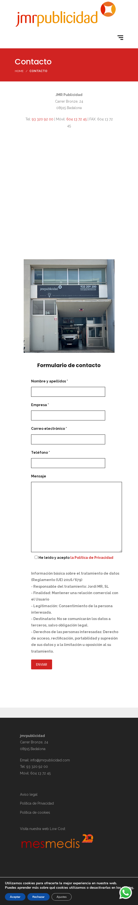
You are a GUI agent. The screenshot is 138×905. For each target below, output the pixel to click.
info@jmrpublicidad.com (50, 760)
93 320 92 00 (42, 119)
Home (19, 71)
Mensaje (76, 513)
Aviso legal (29, 794)
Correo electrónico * (68, 434)
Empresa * (68, 410)
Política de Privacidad (37, 803)
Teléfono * (68, 458)
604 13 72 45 (76, 119)
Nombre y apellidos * (68, 386)
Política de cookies (35, 812)
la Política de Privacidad (91, 558)
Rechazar (38, 897)
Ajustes (62, 897)
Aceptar (15, 897)
